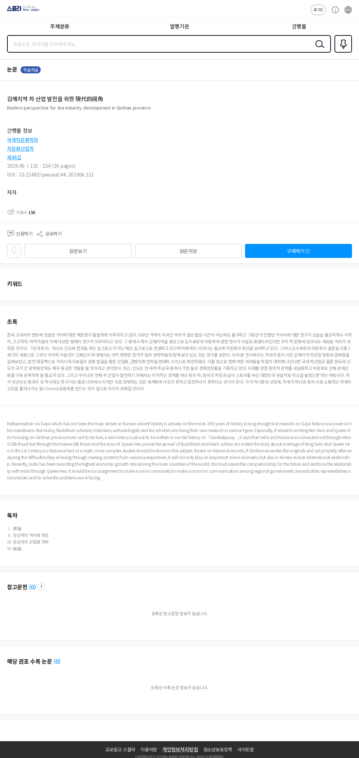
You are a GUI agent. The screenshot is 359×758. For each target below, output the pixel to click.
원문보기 (78, 250)
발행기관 (179, 26)
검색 (318, 49)
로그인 (318, 9)
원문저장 (188, 250)
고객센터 (333, 13)
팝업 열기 (41, 587)
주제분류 (59, 26)
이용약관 (149, 749)
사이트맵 (245, 749)
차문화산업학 (20, 148)
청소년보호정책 (217, 749)
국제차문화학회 (22, 139)
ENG (348, 13)
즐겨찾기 (341, 52)
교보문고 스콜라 (120, 749)
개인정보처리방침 (180, 749)
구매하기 (296, 250)
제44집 (14, 157)
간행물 (299, 26)
